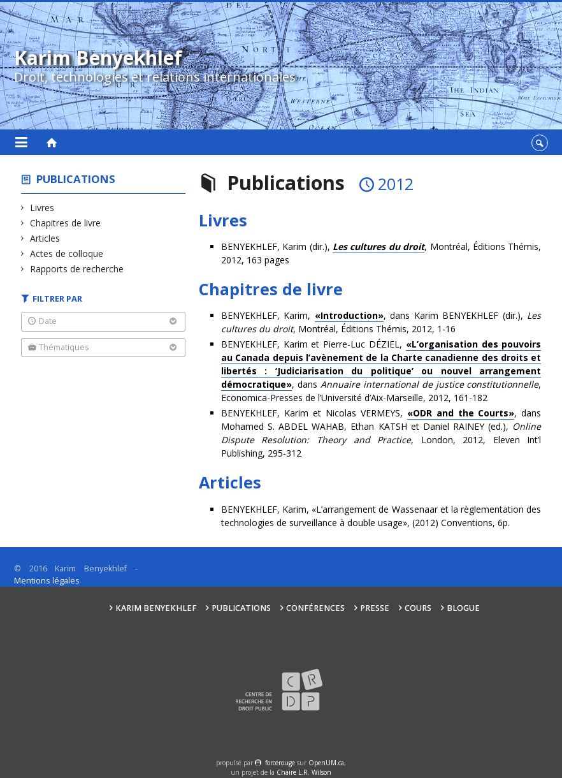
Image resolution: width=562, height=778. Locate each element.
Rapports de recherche (77, 269)
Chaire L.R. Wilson (304, 772)
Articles (45, 238)
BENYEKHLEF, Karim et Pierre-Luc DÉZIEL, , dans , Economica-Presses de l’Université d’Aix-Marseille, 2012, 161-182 (381, 371)
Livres (42, 208)
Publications (75, 179)
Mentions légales (47, 580)
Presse (374, 608)
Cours (418, 608)
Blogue (463, 608)
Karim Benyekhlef (155, 608)
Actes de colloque (67, 253)
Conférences (315, 608)
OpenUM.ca (326, 762)
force (280, 762)
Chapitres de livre (66, 223)
